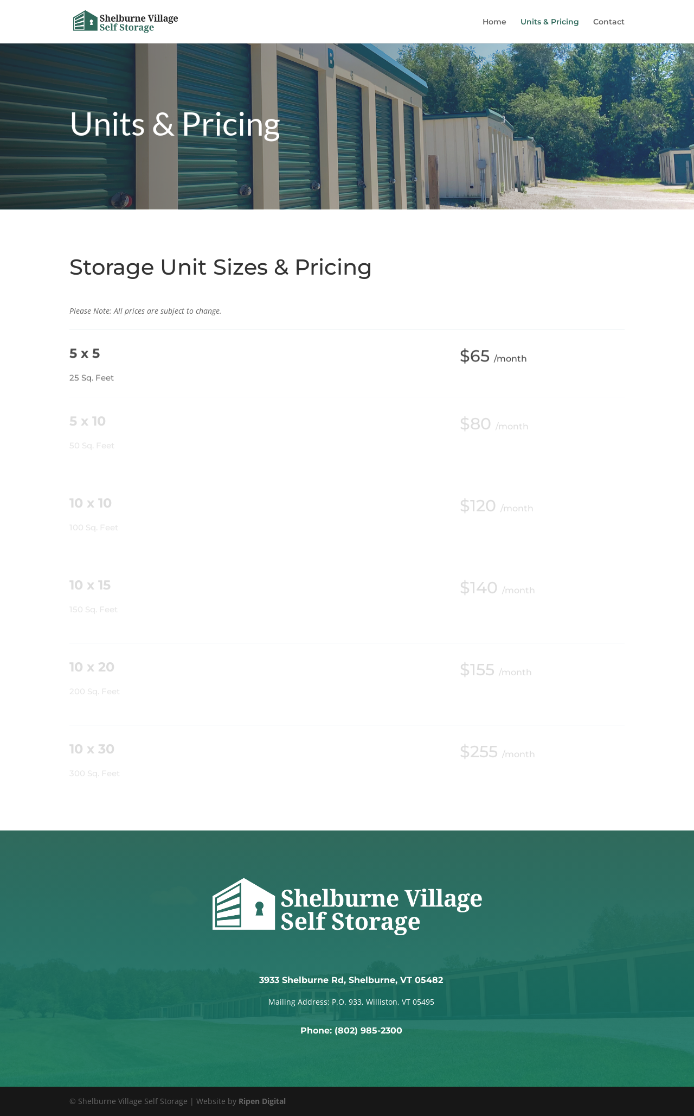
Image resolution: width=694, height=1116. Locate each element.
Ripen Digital (262, 1101)
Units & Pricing (549, 22)
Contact (609, 22)
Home (494, 22)
